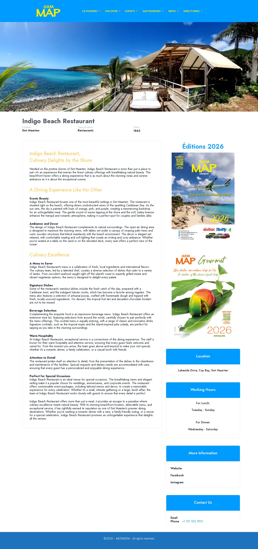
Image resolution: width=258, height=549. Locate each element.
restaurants (86, 130)
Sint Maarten (30, 130)
